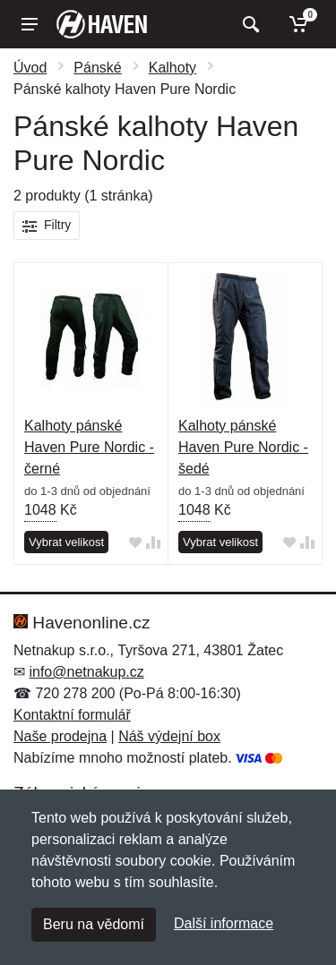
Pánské (97, 67)
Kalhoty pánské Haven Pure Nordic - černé (89, 447)
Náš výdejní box (169, 736)
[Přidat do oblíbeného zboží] (135, 543)
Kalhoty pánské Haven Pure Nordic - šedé (243, 447)
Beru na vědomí (93, 924)
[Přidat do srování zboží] (153, 543)
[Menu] (29, 24)
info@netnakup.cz (86, 671)
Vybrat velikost (66, 542)
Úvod (30, 67)
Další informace (223, 923)
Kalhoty (172, 67)
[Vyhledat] (248, 24)
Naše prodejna (60, 736)
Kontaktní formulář (72, 714)
